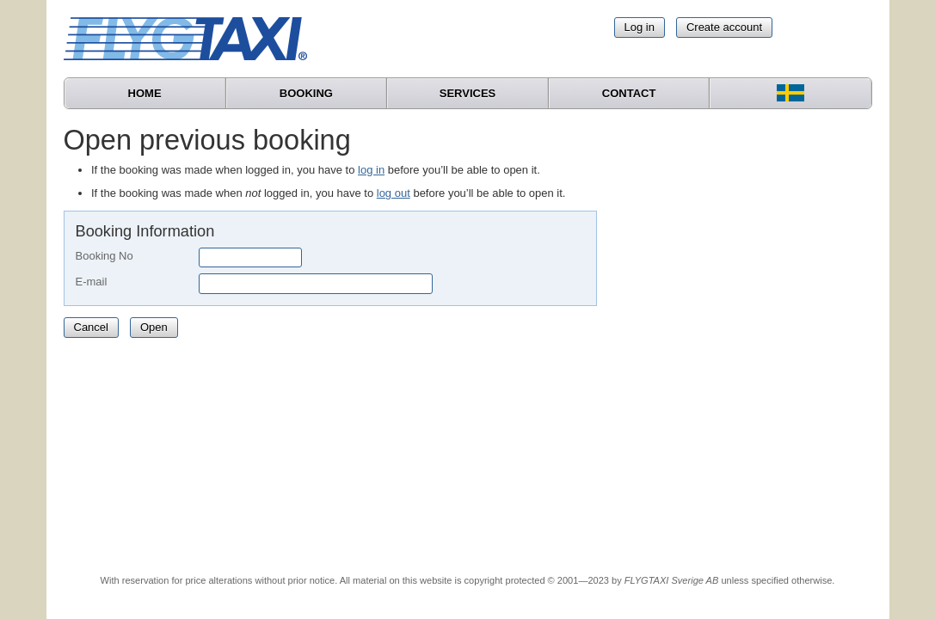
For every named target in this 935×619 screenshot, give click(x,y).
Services (468, 93)
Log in (639, 27)
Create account (724, 27)
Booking (306, 93)
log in (371, 169)
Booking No (104, 255)
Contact (629, 93)
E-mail (92, 281)
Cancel (91, 327)
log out (393, 193)
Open (154, 327)
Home (145, 93)
